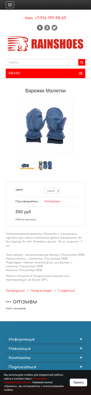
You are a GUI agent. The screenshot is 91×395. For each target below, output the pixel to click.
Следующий (66, 290)
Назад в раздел (41, 290)
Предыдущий (15, 290)
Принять (78, 382)
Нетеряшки (52, 201)
